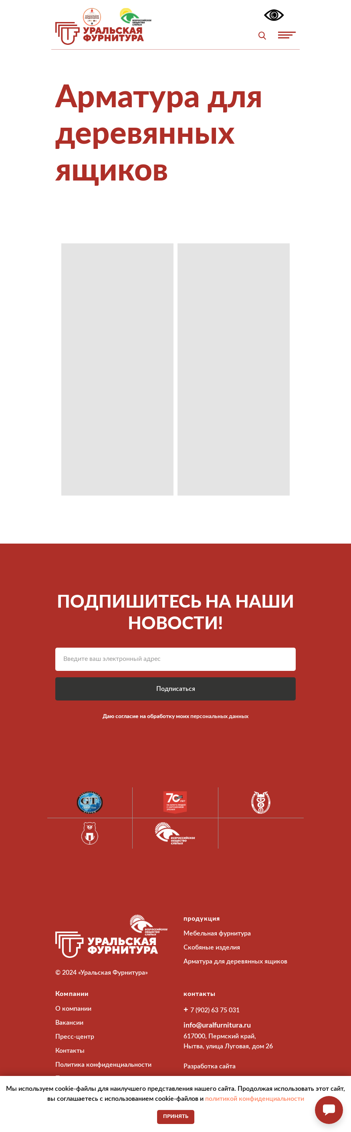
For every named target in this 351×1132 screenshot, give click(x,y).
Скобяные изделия (212, 947)
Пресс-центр (74, 1037)
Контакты (70, 1051)
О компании (73, 1009)
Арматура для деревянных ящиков (235, 961)
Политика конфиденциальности (103, 1065)
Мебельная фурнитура (217, 933)
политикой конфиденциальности (254, 1099)
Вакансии (69, 1023)
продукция (202, 918)
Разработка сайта (210, 1066)
